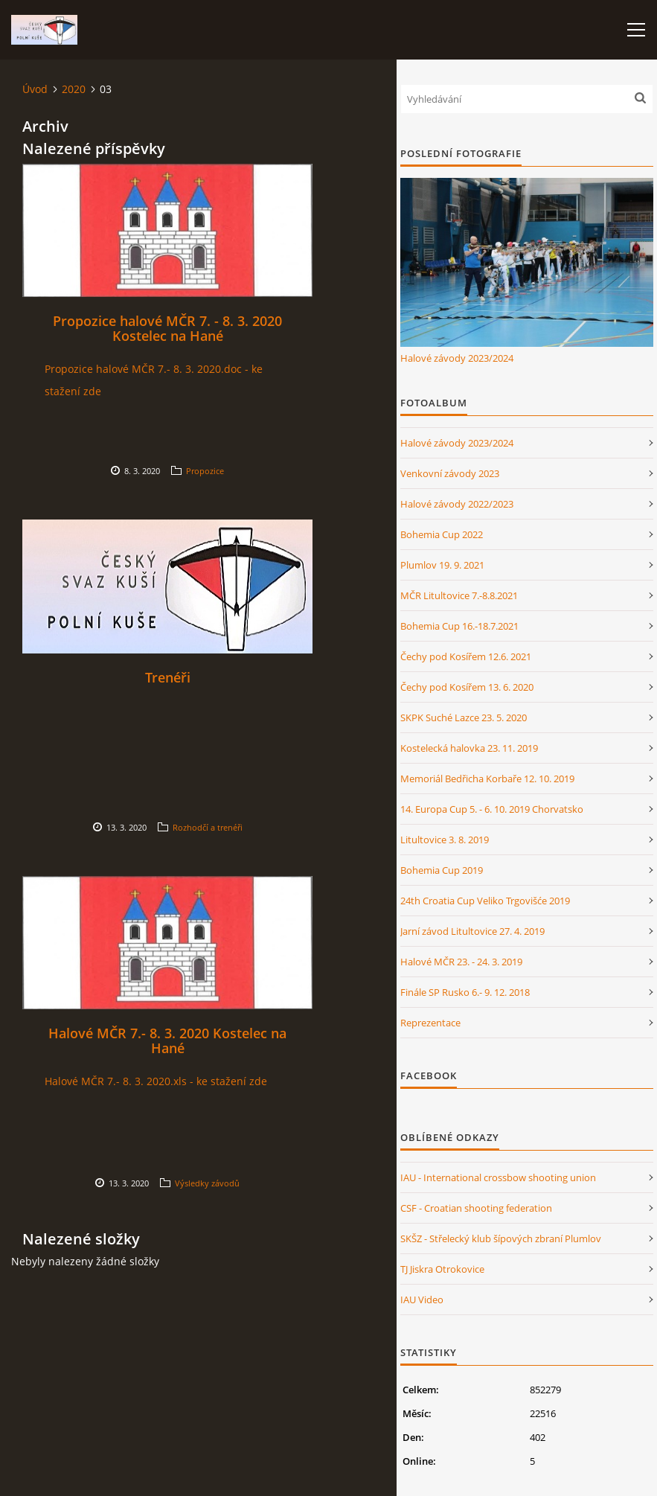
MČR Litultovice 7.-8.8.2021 (459, 595)
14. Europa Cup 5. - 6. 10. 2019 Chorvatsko (491, 809)
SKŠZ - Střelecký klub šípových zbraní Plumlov (500, 1238)
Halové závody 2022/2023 (456, 504)
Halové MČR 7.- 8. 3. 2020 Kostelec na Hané (167, 1040)
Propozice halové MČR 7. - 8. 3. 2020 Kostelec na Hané (167, 328)
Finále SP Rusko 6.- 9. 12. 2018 (465, 992)
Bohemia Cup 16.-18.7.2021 (459, 626)
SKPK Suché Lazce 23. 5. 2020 (463, 717)
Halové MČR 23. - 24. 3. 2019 (461, 961)
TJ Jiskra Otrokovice (442, 1269)
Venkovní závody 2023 (449, 473)
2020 (74, 89)
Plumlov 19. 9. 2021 (442, 565)
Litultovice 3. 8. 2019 (444, 839)
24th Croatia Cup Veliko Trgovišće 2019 (485, 900)
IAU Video (421, 1299)
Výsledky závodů (207, 1183)
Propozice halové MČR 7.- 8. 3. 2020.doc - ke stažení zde (154, 380)
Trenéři (167, 677)
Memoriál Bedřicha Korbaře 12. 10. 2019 (487, 778)
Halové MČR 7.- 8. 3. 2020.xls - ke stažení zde (156, 1081)
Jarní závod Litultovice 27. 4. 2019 (472, 931)
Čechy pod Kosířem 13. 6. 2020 (466, 687)
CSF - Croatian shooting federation (476, 1208)
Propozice (205, 470)
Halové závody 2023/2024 (456, 358)
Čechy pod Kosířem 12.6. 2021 (465, 656)
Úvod (35, 89)
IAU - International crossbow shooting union (498, 1177)
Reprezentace (430, 1022)
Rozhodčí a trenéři (208, 827)
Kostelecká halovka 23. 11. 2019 (469, 748)
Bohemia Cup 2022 (441, 534)
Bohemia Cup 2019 (441, 870)
